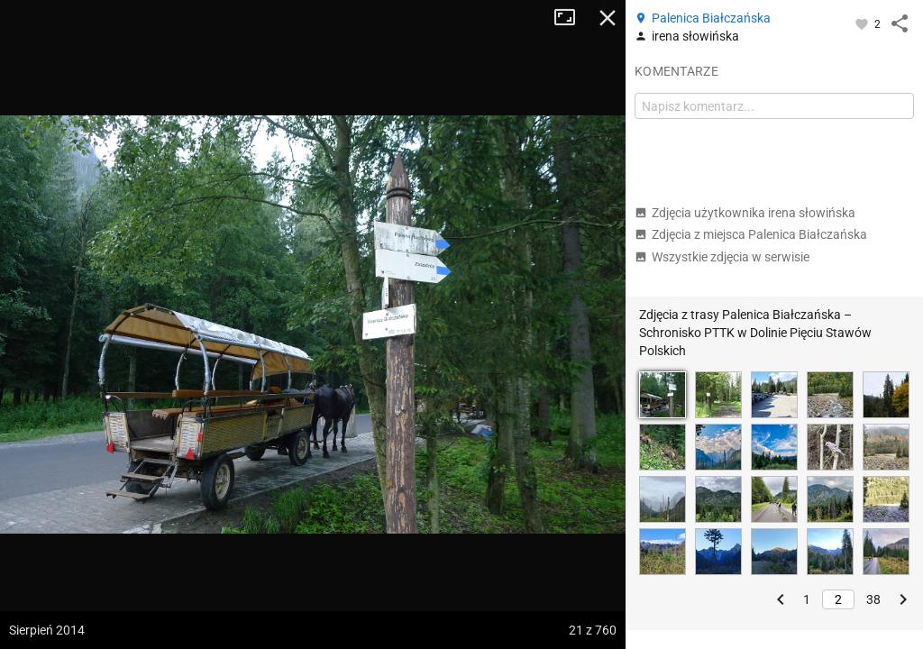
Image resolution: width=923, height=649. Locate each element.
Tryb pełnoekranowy (571, 18)
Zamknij (607, 18)
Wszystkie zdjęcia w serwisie (722, 257)
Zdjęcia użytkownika (745, 213)
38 (873, 599)
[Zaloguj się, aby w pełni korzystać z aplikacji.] (863, 23)
